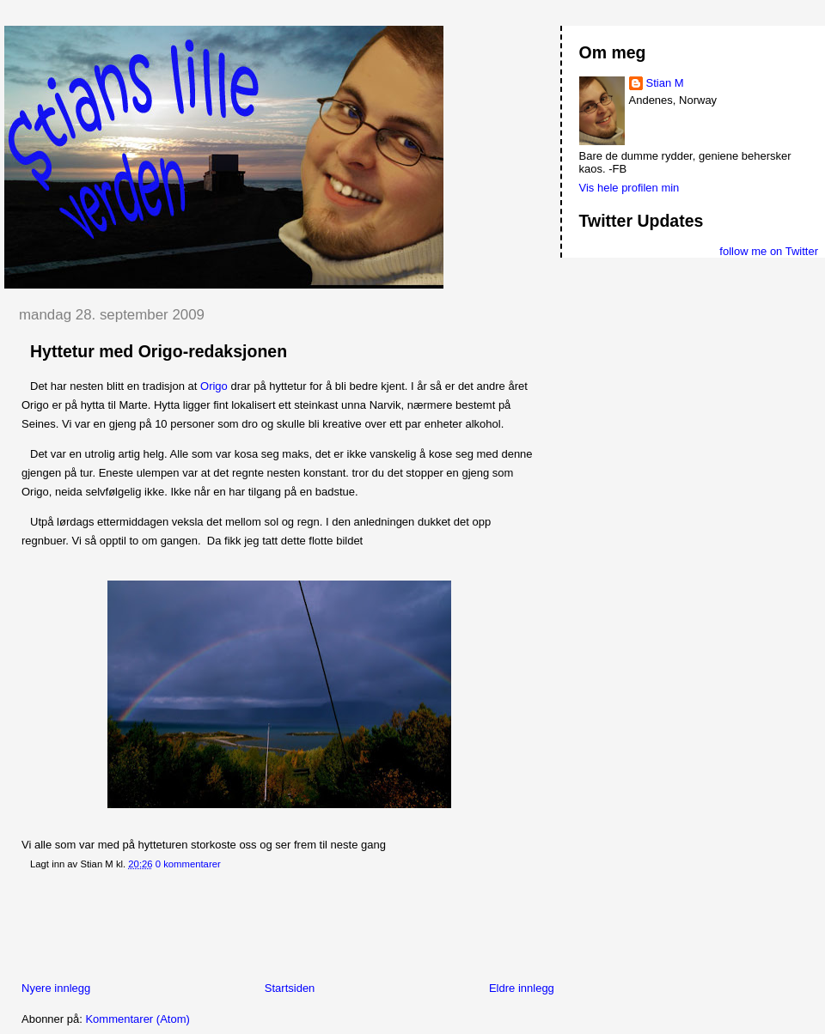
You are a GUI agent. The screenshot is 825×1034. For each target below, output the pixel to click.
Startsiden (290, 988)
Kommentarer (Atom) (137, 1019)
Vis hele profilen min (629, 187)
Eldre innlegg (521, 988)
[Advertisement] (317, 929)
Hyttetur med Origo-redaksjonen (158, 351)
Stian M (665, 82)
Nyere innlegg (55, 988)
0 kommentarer (188, 864)
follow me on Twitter (768, 251)
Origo (214, 386)
